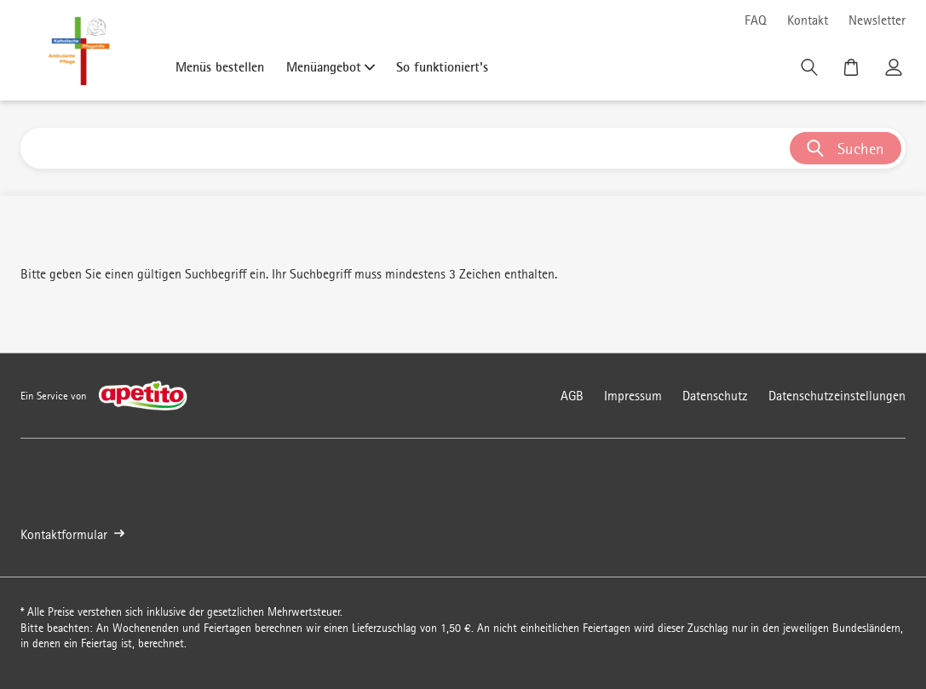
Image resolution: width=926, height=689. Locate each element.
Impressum (633, 396)
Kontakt (807, 20)
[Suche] (811, 71)
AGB (572, 396)
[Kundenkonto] (895, 71)
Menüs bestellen (219, 66)
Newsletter (877, 20)
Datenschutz (715, 396)
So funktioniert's (442, 66)
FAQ (756, 20)
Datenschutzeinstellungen (837, 396)
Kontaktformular (72, 534)
